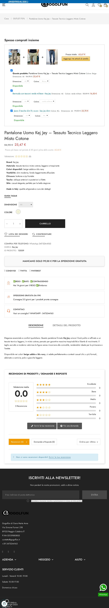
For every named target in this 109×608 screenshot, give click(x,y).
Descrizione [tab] (36, 321)
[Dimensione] (26, 77)
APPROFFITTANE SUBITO (18, 1)
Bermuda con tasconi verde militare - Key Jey (32, 89)
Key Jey (15, 243)
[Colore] (44, 77)
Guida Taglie (10, 192)
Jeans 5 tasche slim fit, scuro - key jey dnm (32, 106)
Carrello (45, 219)
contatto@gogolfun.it (11, 535)
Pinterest (36, 267)
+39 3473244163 (10, 539)
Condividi (11, 267)
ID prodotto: (10, 246)
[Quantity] (13, 220)
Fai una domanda (69, 421)
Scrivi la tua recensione (42, 421)
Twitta (23, 267)
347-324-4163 (45, 239)
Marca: (7, 243)
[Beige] (18, 208)
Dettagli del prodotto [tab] (67, 321)
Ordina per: (84, 437)
